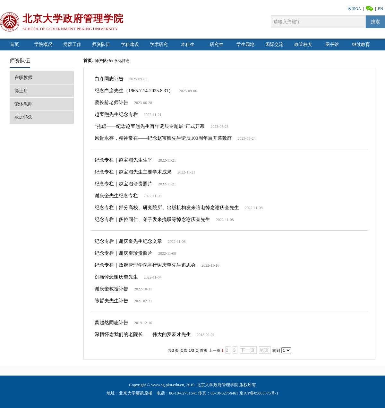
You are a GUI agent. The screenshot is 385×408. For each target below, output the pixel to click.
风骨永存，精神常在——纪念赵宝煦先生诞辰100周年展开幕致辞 (163, 138)
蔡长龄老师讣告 (111, 102)
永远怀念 (23, 117)
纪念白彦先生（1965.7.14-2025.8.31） (134, 90)
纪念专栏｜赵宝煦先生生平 (123, 160)
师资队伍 (20, 60)
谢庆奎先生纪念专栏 (116, 195)
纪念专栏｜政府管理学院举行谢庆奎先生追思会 (145, 265)
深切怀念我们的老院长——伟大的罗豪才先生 (143, 334)
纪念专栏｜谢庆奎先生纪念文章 (128, 241)
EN (380, 8)
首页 (87, 60)
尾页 (264, 350)
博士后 (21, 90)
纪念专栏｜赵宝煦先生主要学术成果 (133, 171)
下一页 (247, 350)
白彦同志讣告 (109, 78)
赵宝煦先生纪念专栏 (116, 114)
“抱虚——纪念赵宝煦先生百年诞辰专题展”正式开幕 (150, 126)
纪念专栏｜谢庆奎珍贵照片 (123, 253)
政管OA (354, 8)
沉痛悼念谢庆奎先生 (116, 276)
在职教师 (23, 77)
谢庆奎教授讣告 (111, 288)
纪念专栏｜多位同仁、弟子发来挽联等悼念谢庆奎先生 (152, 219)
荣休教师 (23, 104)
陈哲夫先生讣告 (111, 300)
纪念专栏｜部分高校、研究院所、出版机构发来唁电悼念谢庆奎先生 (167, 207)
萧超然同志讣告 (111, 322)
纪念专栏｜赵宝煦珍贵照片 (123, 183)
